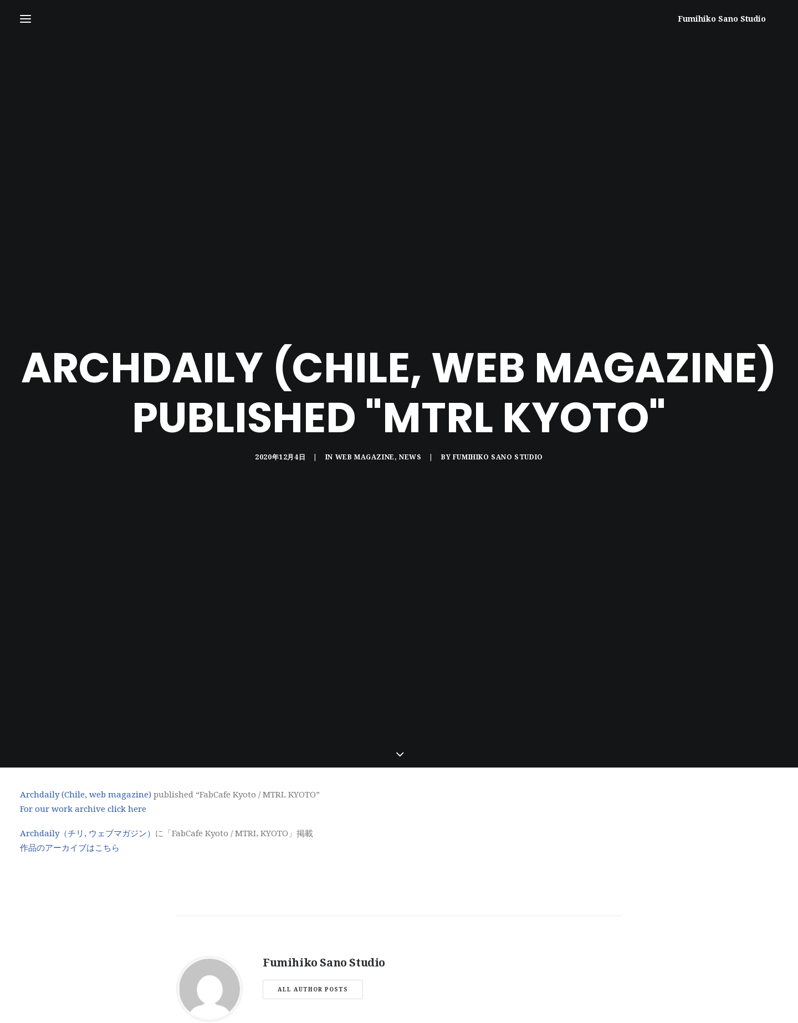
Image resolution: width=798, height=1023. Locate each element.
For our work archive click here (83, 709)
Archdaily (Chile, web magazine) (85, 695)
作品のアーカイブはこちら (70, 749)
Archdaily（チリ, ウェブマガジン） (87, 734)
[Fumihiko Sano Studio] (734, 19)
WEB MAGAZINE (365, 407)
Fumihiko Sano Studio (498, 407)
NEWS (410, 407)
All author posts (313, 890)
